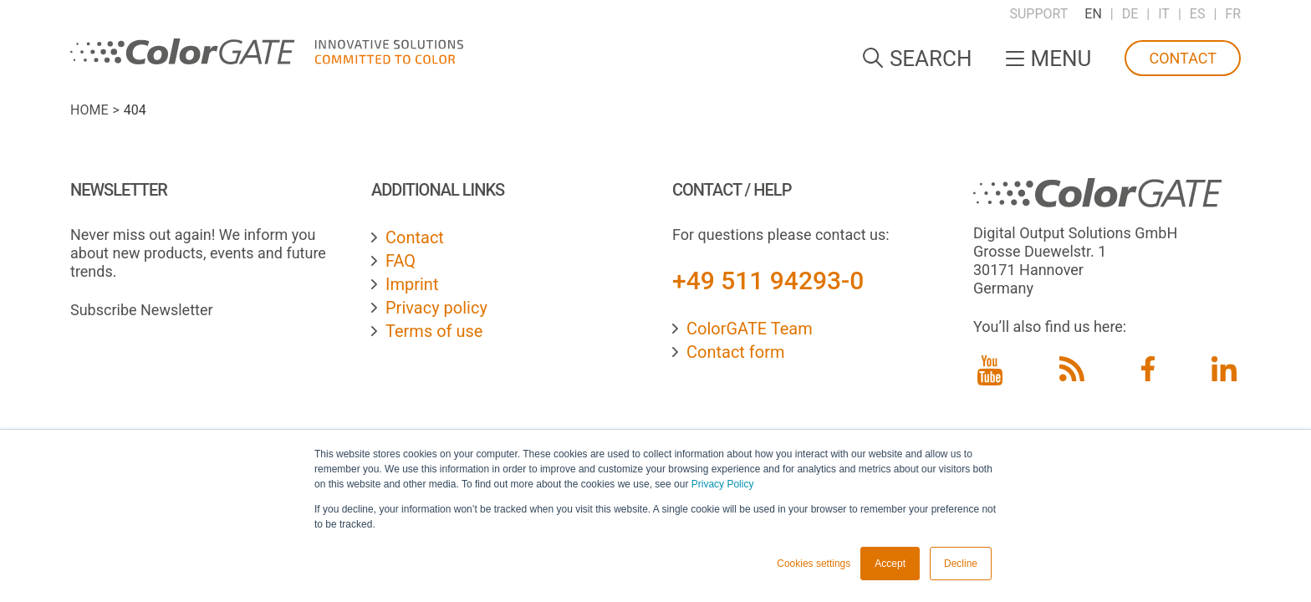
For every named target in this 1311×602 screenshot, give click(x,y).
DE (1130, 14)
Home (89, 110)
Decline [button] (960, 563)
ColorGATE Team (749, 329)
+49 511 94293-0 (768, 280)
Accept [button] (890, 563)
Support (1038, 14)
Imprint (411, 284)
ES (1198, 14)
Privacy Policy (722, 484)
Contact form (735, 352)
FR (1233, 14)
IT (1164, 14)
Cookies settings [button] (813, 563)
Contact (1183, 58)
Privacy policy (436, 308)
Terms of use (433, 331)
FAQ (400, 261)
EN (1093, 14)
